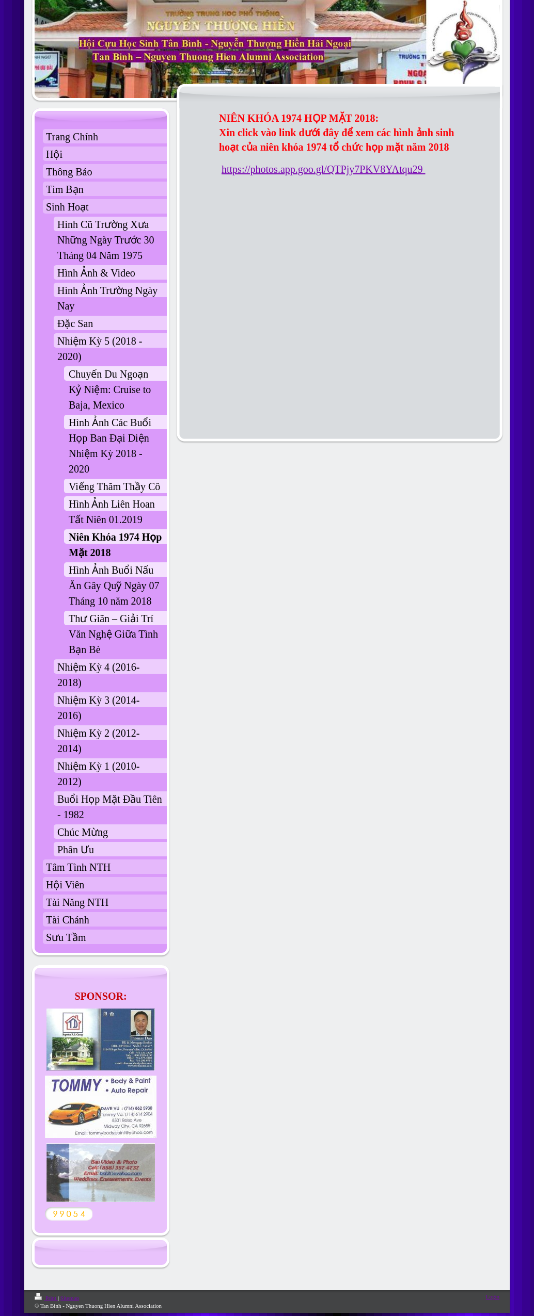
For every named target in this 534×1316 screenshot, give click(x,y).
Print (46, 1298)
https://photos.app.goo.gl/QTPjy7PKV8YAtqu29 (323, 169)
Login (492, 1296)
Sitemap (69, 1298)
